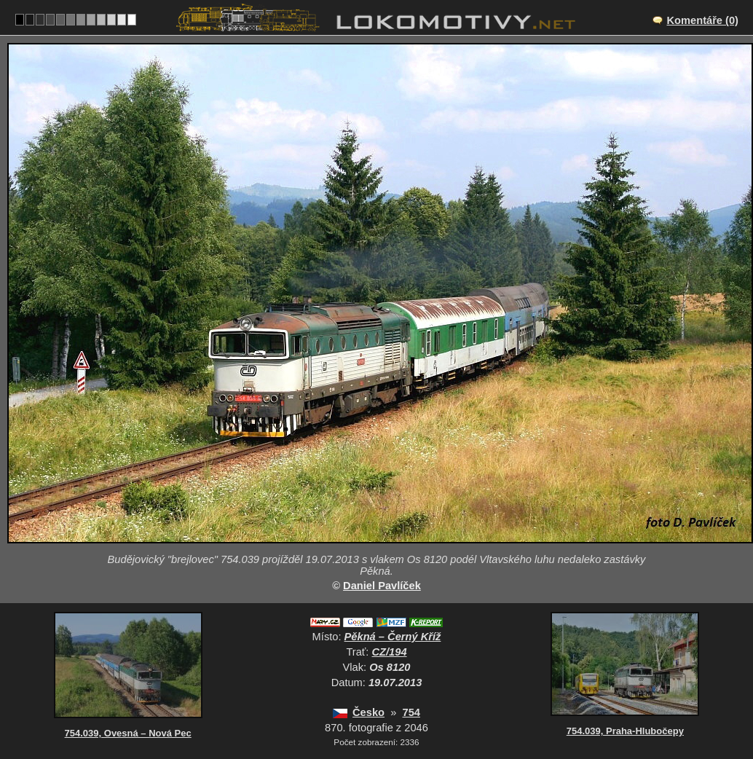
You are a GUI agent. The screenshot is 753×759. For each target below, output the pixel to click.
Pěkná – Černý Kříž (392, 636)
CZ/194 (389, 652)
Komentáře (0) (702, 20)
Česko (368, 712)
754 (410, 712)
